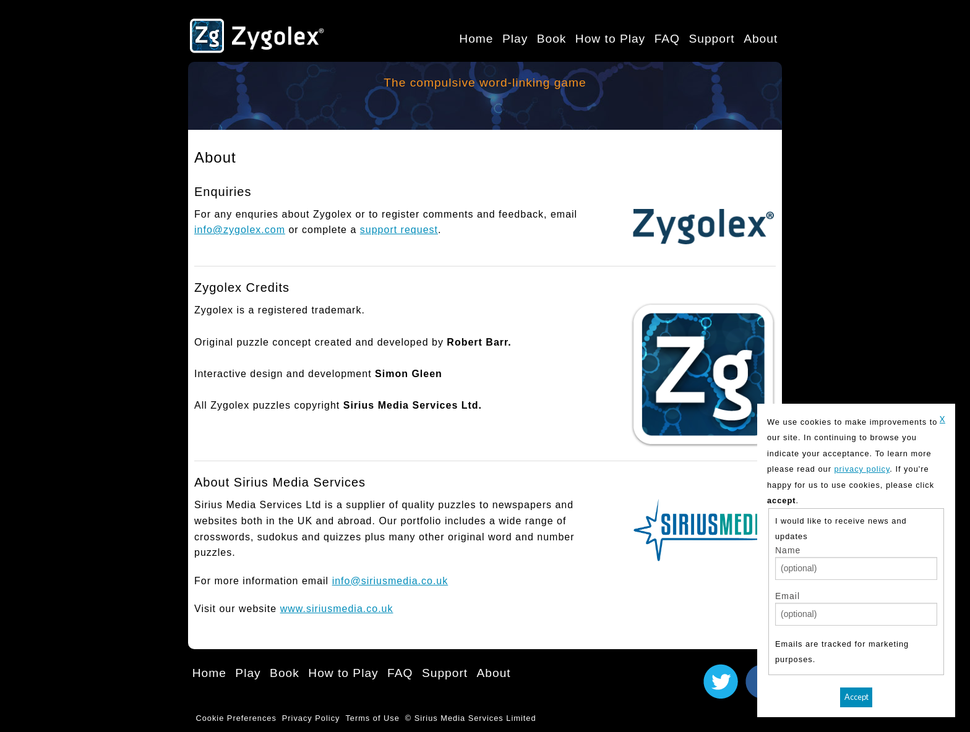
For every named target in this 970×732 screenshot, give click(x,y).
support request (399, 229)
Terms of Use (372, 718)
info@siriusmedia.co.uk (390, 581)
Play (515, 38)
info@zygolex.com (239, 229)
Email (787, 596)
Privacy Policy (311, 718)
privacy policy (862, 469)
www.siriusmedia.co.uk (336, 608)
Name (787, 550)
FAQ (667, 38)
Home (476, 38)
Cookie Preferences (235, 718)
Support (711, 38)
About (761, 38)
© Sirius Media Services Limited (470, 718)
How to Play (610, 38)
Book (552, 38)
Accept (856, 697)
